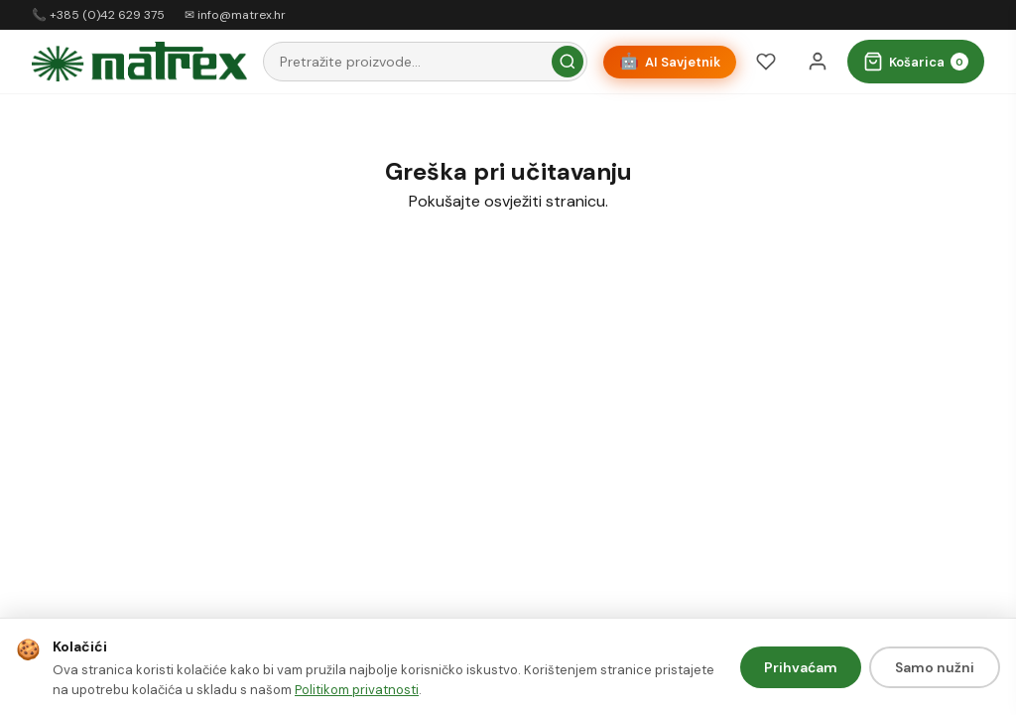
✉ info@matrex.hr (235, 15)
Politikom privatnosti (357, 689)
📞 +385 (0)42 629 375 (98, 15)
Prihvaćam (800, 667)
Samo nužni (934, 667)
